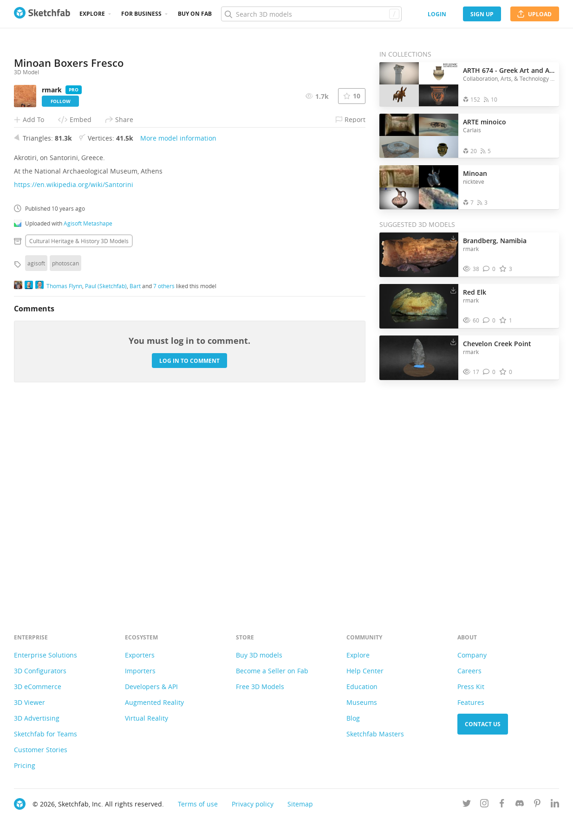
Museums (361, 702)
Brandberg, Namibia (495, 240)
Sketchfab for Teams (45, 733)
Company (472, 655)
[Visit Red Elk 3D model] (418, 306)
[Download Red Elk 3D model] (453, 290)
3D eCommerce (37, 686)
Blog (353, 718)
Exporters (140, 655)
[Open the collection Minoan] (418, 187)
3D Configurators (40, 670)
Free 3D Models (260, 686)
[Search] (311, 14)
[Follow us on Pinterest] (537, 804)
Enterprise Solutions (45, 655)
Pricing (24, 765)
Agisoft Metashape (88, 420)
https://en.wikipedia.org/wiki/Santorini (73, 381)
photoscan (65, 460)
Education (362, 686)
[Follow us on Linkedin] (555, 804)
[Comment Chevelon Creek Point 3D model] (489, 372)
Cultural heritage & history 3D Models (79, 437)
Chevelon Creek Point (497, 343)
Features (470, 702)
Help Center (365, 670)
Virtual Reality (146, 718)
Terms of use (198, 804)
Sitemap (300, 804)
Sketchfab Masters (375, 733)
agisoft (36, 460)
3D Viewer (29, 702)
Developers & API (151, 686)
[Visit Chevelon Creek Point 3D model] (418, 357)
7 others (164, 482)
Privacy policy (252, 804)
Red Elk (474, 292)
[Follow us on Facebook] (502, 804)
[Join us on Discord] (519, 804)
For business (141, 14)
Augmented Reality (154, 702)
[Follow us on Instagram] (484, 804)
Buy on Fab (195, 14)
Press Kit (470, 686)
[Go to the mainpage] (42, 14)
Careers (469, 670)
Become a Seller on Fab (272, 670)
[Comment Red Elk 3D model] (489, 320)
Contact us (483, 724)
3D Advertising (36, 718)
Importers (140, 670)
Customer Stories (40, 749)
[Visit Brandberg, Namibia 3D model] (418, 254)
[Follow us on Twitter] (466, 804)
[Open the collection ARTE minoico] (418, 136)
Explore (92, 14)
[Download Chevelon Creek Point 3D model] (453, 341)
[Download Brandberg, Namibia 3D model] (453, 238)
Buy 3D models (259, 655)
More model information (178, 334)
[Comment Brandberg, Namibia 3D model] (489, 269)
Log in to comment (189, 557)
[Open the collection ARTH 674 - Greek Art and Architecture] (418, 84)
